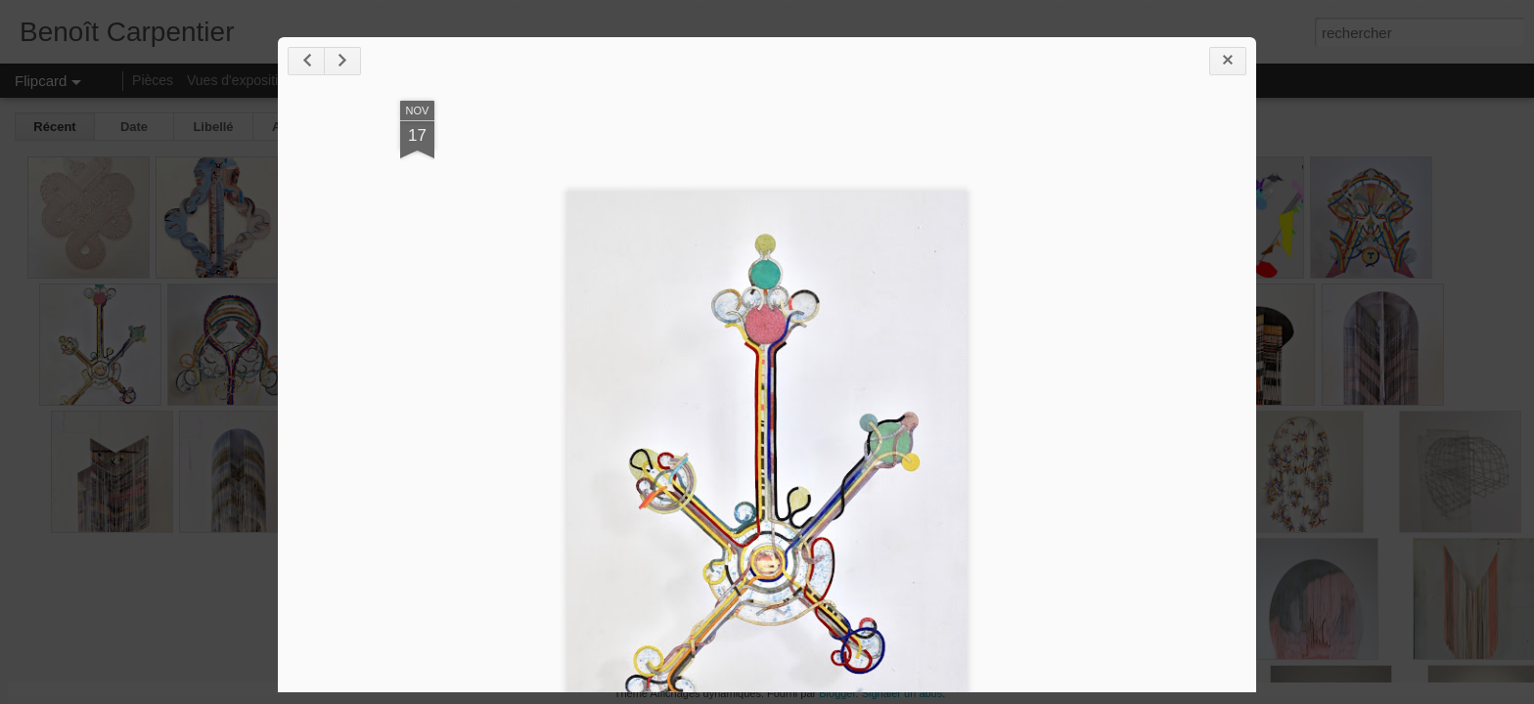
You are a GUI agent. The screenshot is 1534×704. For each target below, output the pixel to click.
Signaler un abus (902, 693)
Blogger (837, 693)
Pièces (152, 80)
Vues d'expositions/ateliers (267, 80)
